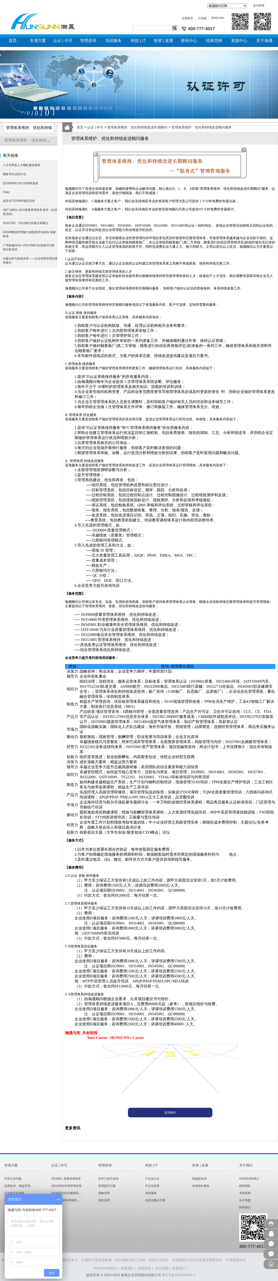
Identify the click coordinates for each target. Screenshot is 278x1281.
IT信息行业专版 (14, 1193)
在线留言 (187, 18)
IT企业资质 (152, 1186)
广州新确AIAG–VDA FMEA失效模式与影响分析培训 (29, 247)
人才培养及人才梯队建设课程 (21, 165)
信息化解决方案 (155, 1200)
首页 (80, 127)
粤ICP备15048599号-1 (179, 1275)
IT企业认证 (152, 1178)
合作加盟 (245, 1200)
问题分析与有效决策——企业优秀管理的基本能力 (30, 260)
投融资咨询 (199, 1178)
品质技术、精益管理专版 (20, 1186)
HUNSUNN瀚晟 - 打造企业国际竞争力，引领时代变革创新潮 (66, 1260)
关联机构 (245, 1193)
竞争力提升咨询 (108, 1178)
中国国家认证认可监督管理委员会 (197, 1260)
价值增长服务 (200, 1186)
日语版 (202, 18)
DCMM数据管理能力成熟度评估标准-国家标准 (29, 234)
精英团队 (245, 1186)
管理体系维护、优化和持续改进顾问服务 (31, 142)
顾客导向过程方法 (14, 174)
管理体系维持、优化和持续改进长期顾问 (137, 127)
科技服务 (151, 1193)
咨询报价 (170, 1112)
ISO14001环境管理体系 (66, 1186)
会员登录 (259, 5)
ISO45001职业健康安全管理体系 (72, 1193)
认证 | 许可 (95, 127)
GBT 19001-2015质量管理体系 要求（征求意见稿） (30, 212)
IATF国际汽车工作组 (130, 1260)
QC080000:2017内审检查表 (20, 183)
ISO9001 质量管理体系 (66, 1178)
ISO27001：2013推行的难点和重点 (25, 223)
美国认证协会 (159, 1260)
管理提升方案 (107, 1186)
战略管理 (104, 1193)
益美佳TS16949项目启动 (19, 200)
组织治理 (104, 1200)
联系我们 (245, 1207)
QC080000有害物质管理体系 (69, 1200)
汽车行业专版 (13, 1178)
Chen (6, 192)
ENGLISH (217, 18)
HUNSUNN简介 (249, 1178)
